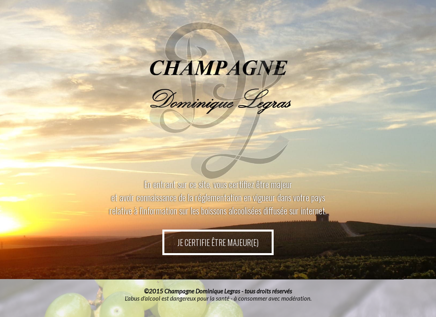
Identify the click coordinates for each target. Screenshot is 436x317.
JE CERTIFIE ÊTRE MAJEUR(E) (218, 242)
